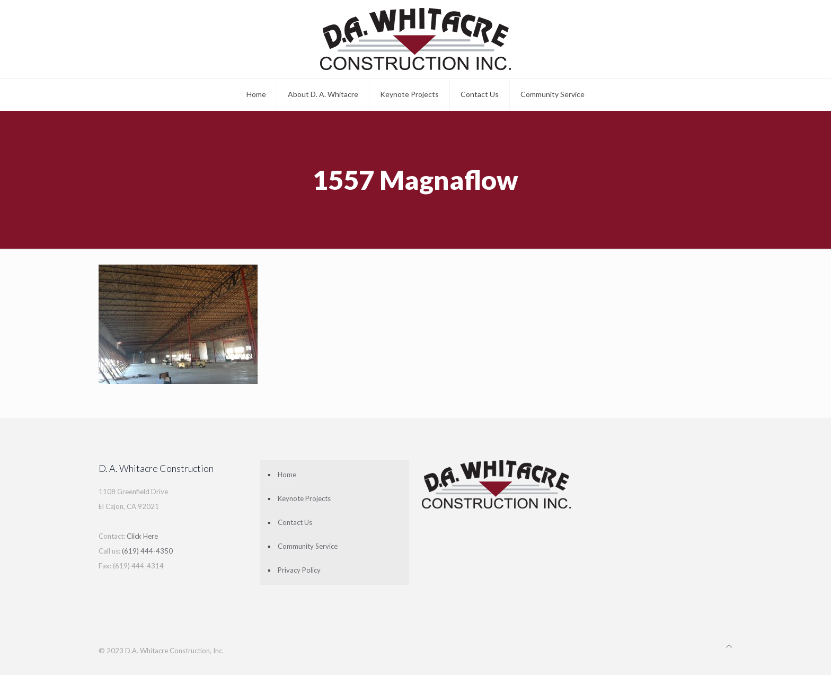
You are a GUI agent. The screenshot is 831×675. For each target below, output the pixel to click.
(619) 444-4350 (147, 551)
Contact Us (295, 522)
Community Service (308, 546)
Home (287, 474)
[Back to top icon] (729, 645)
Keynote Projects (304, 498)
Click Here (142, 536)
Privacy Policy (299, 570)
